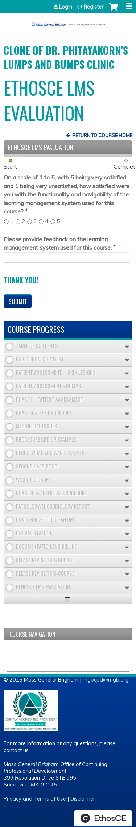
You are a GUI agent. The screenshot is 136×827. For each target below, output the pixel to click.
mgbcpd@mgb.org (106, 680)
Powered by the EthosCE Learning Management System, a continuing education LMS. (103, 818)
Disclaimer (82, 799)
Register (93, 6)
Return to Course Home (102, 135)
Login (65, 6)
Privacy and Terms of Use (35, 799)
